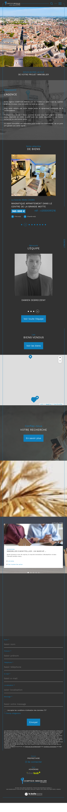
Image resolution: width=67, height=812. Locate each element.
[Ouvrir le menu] (60, 3)
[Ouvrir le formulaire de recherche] (51, 3)
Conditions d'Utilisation (50, 755)
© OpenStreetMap (57, 413)
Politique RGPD (51, 798)
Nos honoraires (11, 798)
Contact (64, 243)
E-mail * (7, 683)
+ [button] (60, 366)
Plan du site (20, 798)
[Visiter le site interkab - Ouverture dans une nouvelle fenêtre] (33, 782)
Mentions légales (30, 798)
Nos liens (43, 798)
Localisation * (9, 694)
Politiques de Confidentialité (32, 755)
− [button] (60, 370)
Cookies (58, 798)
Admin (37, 798)
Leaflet (41, 413)
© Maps (48, 413)
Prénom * (7, 660)
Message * (8, 705)
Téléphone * (8, 671)
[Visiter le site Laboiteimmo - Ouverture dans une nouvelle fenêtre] (33, 805)
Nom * (6, 649)
